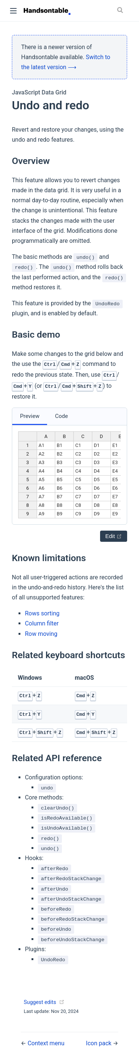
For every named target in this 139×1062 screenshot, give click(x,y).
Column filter (42, 623)
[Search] (121, 10)
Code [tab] (61, 416)
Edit (113, 536)
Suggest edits (40, 1002)
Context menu (45, 1043)
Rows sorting (42, 613)
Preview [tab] (29, 416)
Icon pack (99, 1043)
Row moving (41, 633)
